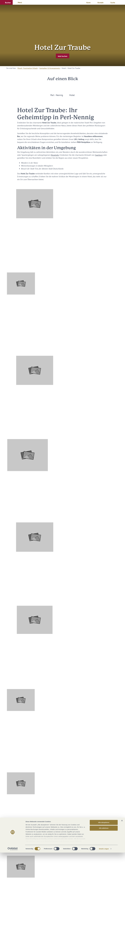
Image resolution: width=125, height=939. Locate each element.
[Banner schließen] (122, 907)
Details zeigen (104, 935)
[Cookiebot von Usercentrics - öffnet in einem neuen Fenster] (12, 935)
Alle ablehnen (103, 914)
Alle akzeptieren (103, 909)
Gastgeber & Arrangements (49, 68)
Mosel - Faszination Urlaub (27, 68)
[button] (6, 2)
